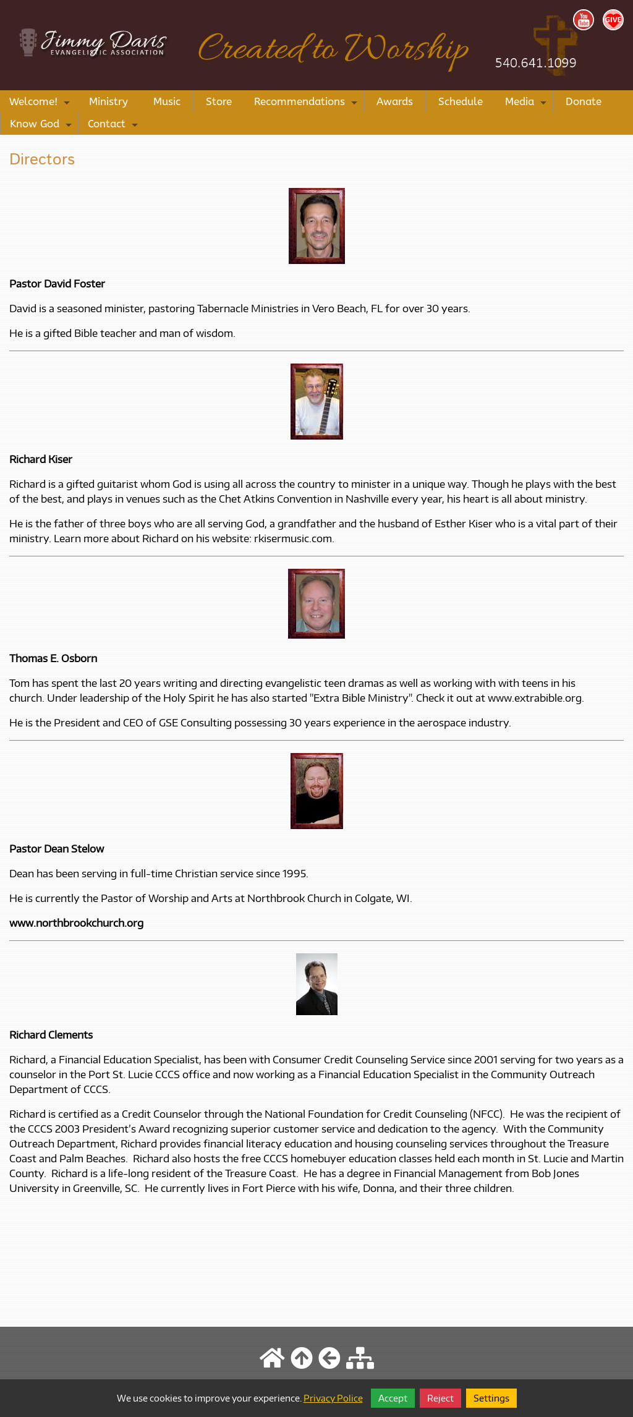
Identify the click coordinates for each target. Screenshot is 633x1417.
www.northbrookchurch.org (76, 923)
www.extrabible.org (535, 698)
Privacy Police (333, 1398)
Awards (394, 101)
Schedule (460, 101)
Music (167, 101)
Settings (491, 1398)
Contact (114, 126)
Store (219, 101)
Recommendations (307, 104)
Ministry (108, 101)
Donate (583, 101)
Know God (42, 126)
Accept (392, 1398)
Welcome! (41, 104)
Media (527, 104)
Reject (440, 1398)
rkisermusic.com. (294, 538)
